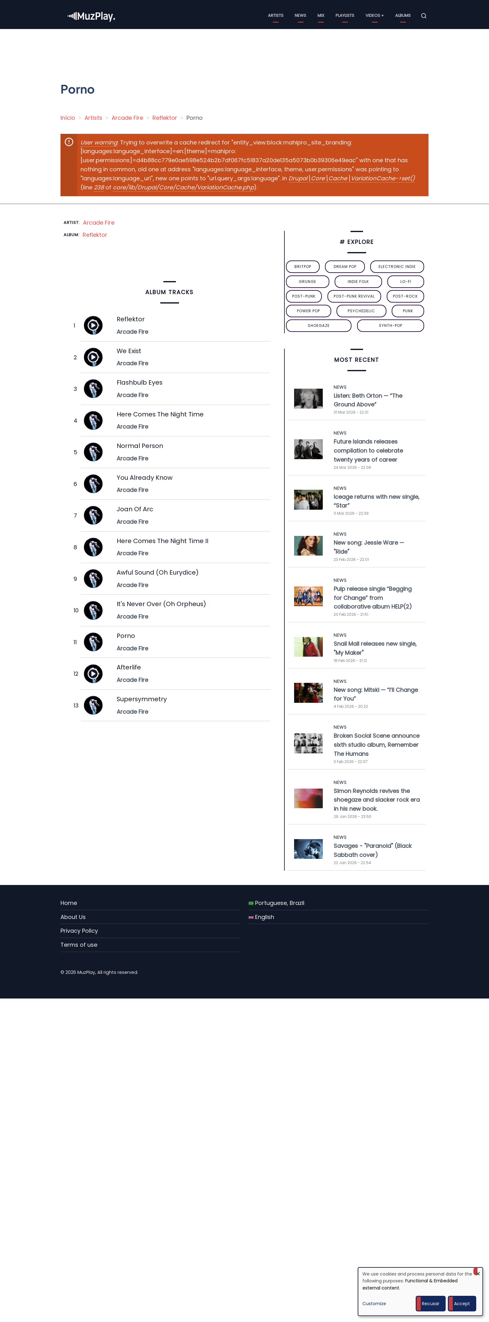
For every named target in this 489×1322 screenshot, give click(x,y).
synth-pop (390, 325)
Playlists (345, 15)
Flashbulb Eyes (139, 382)
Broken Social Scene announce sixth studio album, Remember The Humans (376, 745)
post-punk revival (354, 296)
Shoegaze (319, 325)
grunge (307, 281)
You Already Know (144, 477)
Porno (126, 635)
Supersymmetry (142, 699)
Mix (320, 15)
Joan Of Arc (135, 509)
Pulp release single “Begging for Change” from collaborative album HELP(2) (373, 598)
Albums (403, 15)
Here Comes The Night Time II (162, 541)
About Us (73, 917)
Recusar (430, 1303)
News (300, 15)
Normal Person (140, 445)
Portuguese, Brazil (276, 903)
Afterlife (129, 667)
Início (68, 118)
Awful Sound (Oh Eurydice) (158, 572)
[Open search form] (423, 16)
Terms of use (79, 945)
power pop (308, 310)
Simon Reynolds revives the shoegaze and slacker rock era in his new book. (377, 800)
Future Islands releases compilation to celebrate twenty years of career (368, 451)
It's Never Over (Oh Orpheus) (161, 604)
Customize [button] (374, 1303)
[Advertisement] (247, 51)
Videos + (375, 15)
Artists (275, 15)
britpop (302, 266)
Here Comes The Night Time (160, 414)
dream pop (345, 266)
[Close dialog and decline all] (478, 1271)
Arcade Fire (127, 118)
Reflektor (165, 118)
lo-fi (405, 281)
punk (408, 310)
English (261, 917)
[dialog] (420, 1291)
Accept (462, 1303)
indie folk (358, 281)
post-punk (304, 296)
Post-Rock (405, 296)
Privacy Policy (79, 931)
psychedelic (361, 310)
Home (69, 903)
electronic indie (397, 266)
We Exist (129, 351)
